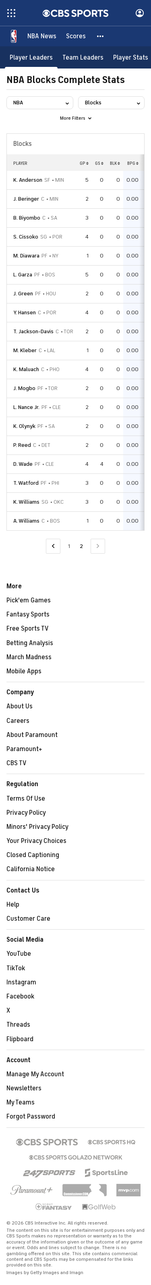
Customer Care (28, 919)
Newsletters (23, 1088)
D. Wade (23, 464)
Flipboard (19, 1039)
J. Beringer (26, 198)
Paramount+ (24, 749)
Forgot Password (30, 1117)
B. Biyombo (26, 217)
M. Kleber (25, 350)
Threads (18, 1025)
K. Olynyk (24, 426)
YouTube (18, 954)
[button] (101, 36)
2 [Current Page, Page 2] (81, 546)
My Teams (20, 1102)
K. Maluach (26, 369)
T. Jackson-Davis (33, 331)
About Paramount (32, 735)
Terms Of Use (25, 799)
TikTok (15, 968)
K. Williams (26, 501)
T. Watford (26, 483)
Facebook (20, 996)
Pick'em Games (28, 600)
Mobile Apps (23, 671)
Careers (17, 721)
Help (12, 905)
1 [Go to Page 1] (69, 546)
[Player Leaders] (31, 57)
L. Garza (22, 274)
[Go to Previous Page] (53, 546)
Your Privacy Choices (36, 841)
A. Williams (26, 520)
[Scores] (76, 36)
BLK (115, 163)
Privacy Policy (26, 813)
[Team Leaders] (83, 57)
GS (99, 163)
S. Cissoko (25, 236)
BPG (133, 163)
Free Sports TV (27, 629)
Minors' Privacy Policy (37, 827)
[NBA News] (42, 36)
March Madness (29, 657)
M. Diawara (26, 255)
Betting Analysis (29, 643)
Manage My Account (35, 1074)
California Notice (30, 869)
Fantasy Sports (28, 614)
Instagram (21, 982)
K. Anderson (27, 179)
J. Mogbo (24, 388)
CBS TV (16, 763)
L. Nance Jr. (26, 407)
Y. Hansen (24, 312)
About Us (19, 706)
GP (84, 163)
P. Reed (22, 445)
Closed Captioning (32, 855)
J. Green (23, 293)
